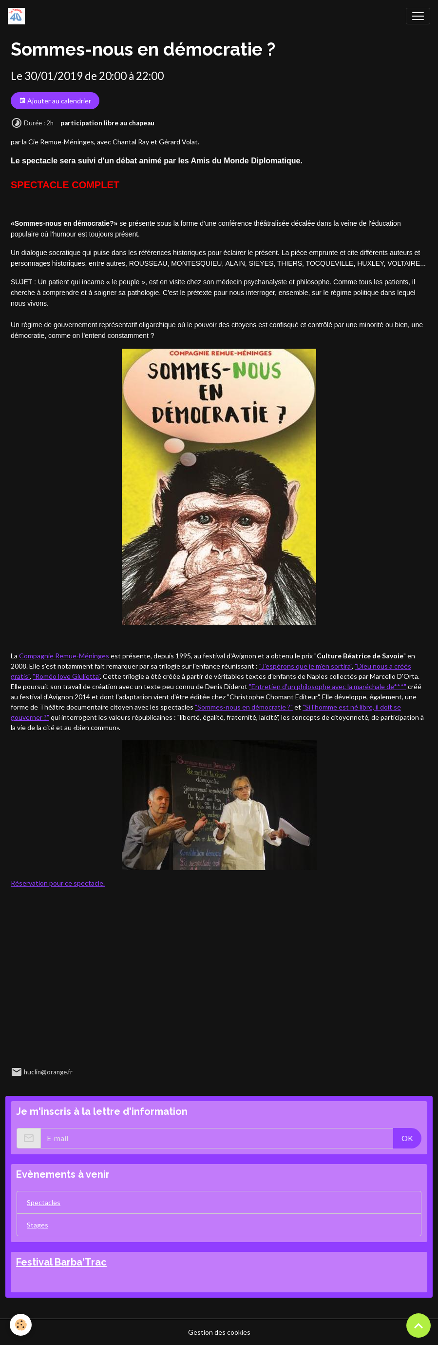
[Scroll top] (418, 1325)
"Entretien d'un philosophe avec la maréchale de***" (327, 686)
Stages (37, 1225)
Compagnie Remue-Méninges (65, 656)
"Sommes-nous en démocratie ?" (244, 707)
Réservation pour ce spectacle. (58, 883)
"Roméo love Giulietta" (66, 676)
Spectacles (43, 1202)
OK (407, 1138)
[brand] (18, 16)
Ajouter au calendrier (55, 101)
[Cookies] (21, 1325)
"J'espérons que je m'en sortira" (305, 666)
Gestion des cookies (219, 1332)
